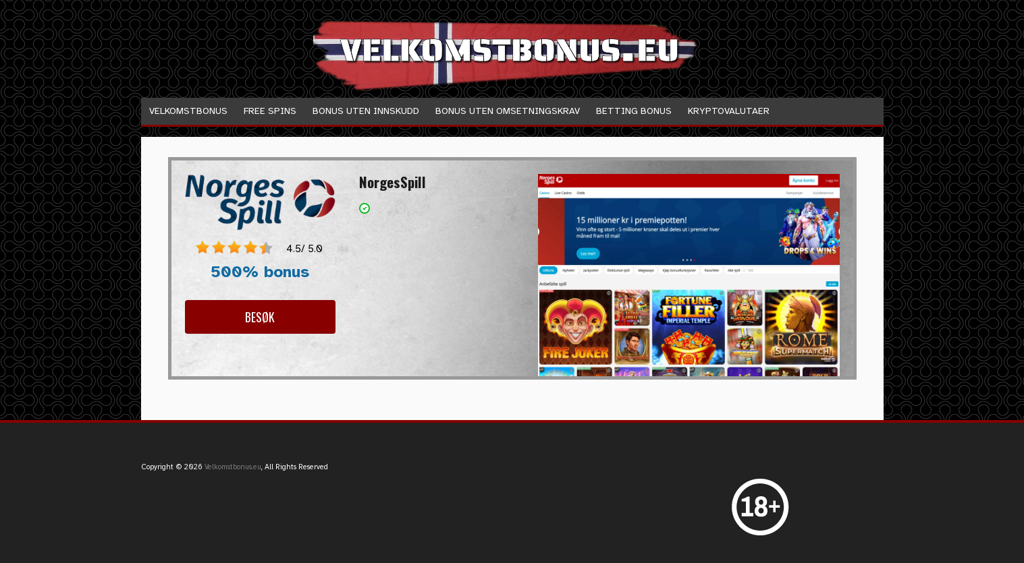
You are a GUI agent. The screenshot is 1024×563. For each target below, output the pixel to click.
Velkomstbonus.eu (233, 467)
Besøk (260, 317)
